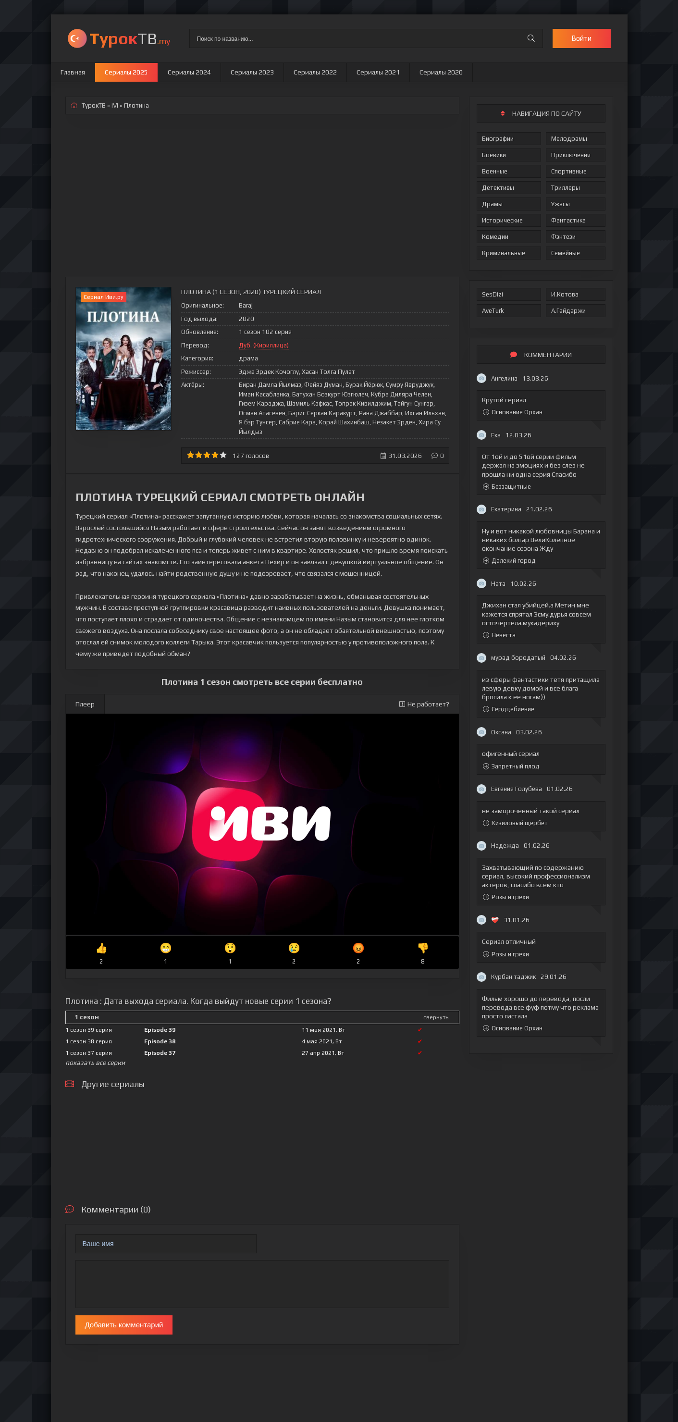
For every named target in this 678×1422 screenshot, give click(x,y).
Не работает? (424, 704)
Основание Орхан (512, 412)
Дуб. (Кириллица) (264, 345)
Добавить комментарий (124, 1325)
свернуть (435, 1017)
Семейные (565, 253)
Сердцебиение (508, 709)
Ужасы (560, 204)
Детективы (498, 187)
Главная (73, 72)
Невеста (499, 635)
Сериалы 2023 (252, 72)
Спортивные (569, 171)
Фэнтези (563, 236)
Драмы (492, 204)
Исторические (502, 220)
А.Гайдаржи (568, 310)
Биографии (498, 138)
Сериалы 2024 (189, 72)
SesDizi (492, 294)
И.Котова (565, 294)
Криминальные (503, 253)
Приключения (571, 155)
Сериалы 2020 (441, 72)
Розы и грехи (506, 897)
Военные (494, 171)
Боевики (494, 155)
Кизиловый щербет (515, 823)
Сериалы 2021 (378, 72)
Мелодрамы (569, 138)
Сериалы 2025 (126, 72)
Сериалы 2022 (315, 72)
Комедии (495, 236)
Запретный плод (511, 766)
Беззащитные (507, 486)
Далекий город (509, 560)
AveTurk (493, 310)
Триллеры (565, 187)
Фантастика (568, 220)
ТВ (129, 38)
